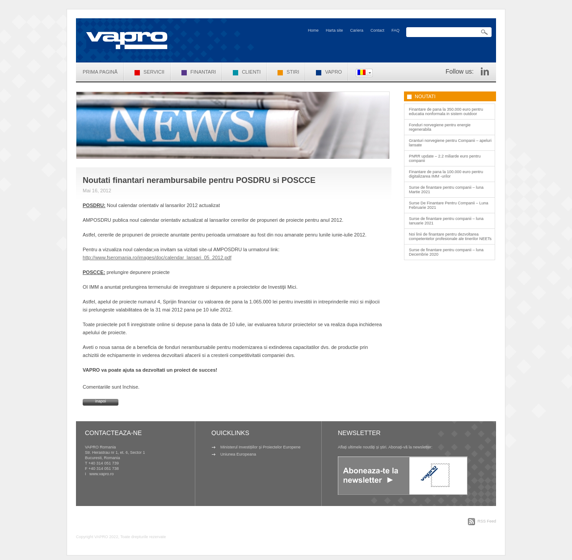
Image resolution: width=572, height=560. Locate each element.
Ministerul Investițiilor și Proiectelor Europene (260, 447)
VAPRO (329, 72)
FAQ (395, 30)
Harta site (334, 30)
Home (313, 30)
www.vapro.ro (101, 474)
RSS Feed (486, 521)
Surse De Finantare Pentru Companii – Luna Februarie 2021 (448, 205)
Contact (377, 30)
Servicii (149, 72)
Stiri (288, 72)
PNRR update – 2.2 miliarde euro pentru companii (445, 158)
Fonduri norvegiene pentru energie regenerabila (440, 127)
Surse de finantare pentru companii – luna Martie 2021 (446, 189)
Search (484, 32)
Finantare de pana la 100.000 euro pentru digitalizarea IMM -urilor (446, 174)
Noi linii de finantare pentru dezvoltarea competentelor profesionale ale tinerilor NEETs (450, 236)
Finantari (198, 72)
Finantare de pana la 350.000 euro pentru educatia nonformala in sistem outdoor (446, 111)
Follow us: (460, 71)
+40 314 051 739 (103, 463)
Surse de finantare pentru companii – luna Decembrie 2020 (446, 252)
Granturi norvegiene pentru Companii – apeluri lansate (450, 142)
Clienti (247, 72)
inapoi (100, 401)
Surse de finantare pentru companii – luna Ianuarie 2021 (446, 220)
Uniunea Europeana (238, 454)
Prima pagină (100, 72)
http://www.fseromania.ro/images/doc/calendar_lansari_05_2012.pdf (157, 257)
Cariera (356, 30)
